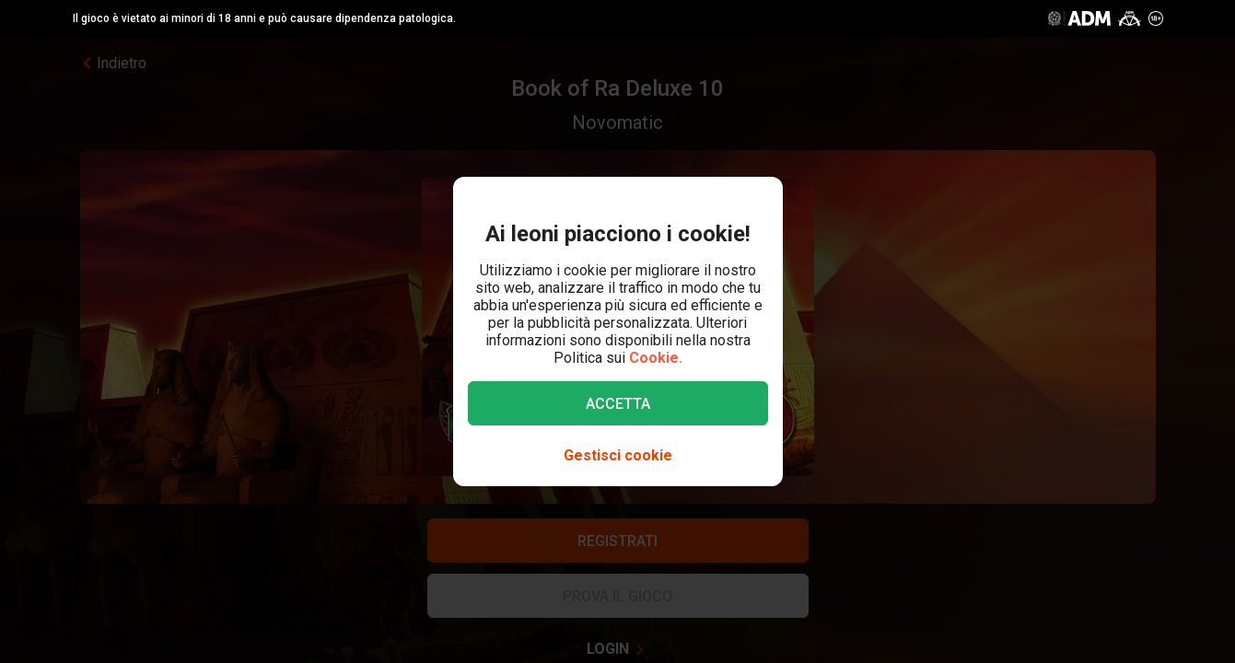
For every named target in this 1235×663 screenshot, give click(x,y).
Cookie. (655, 357)
